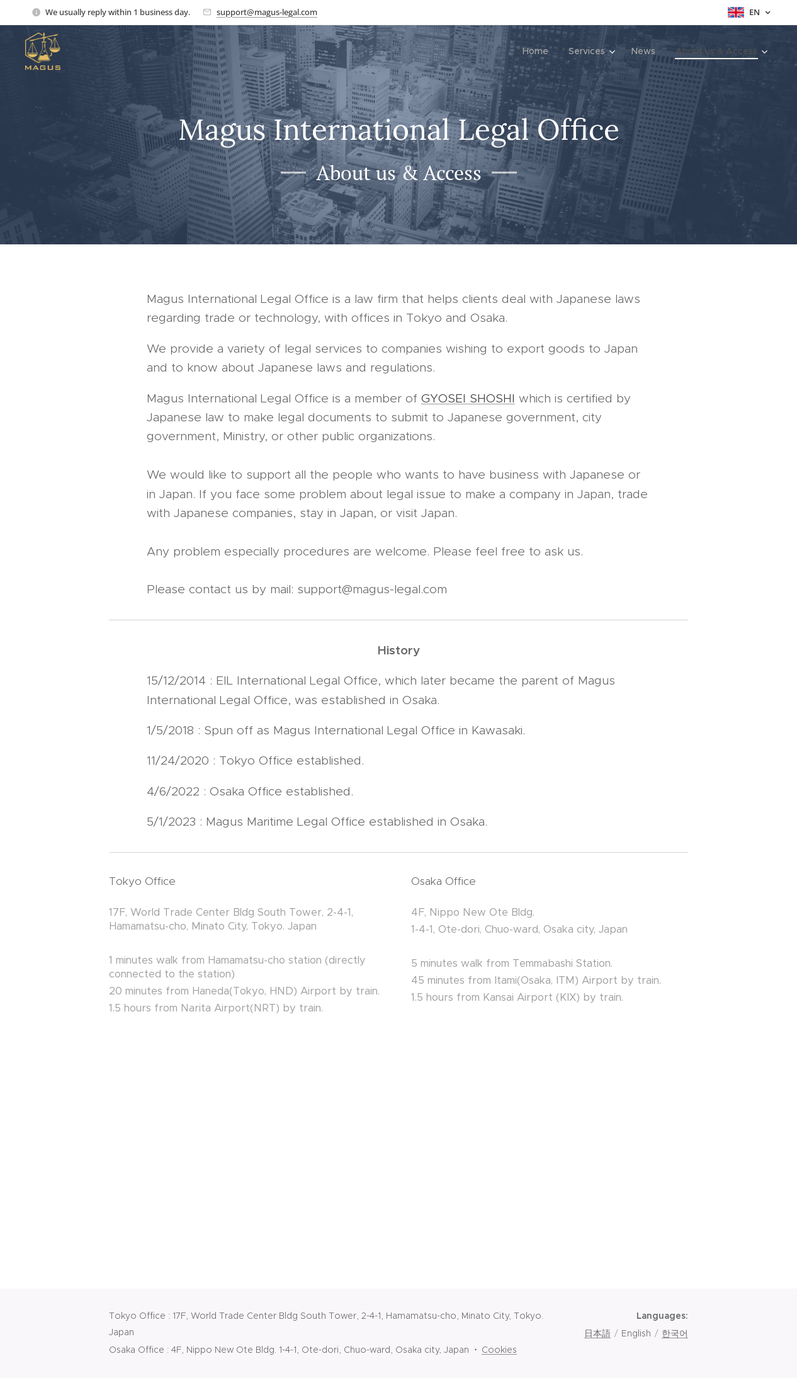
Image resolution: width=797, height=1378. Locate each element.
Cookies (499, 1349)
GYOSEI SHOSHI (468, 398)
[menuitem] (538, 51)
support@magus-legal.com (267, 12)
